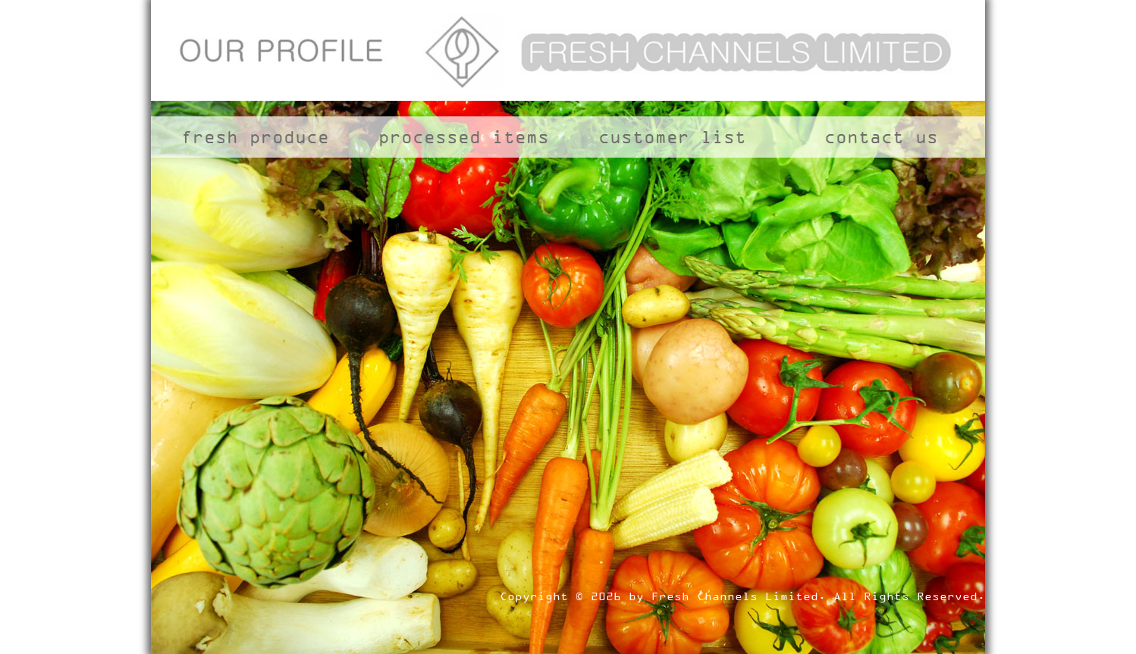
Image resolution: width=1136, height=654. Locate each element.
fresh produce (255, 136)
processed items (463, 136)
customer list (672, 136)
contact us (881, 136)
